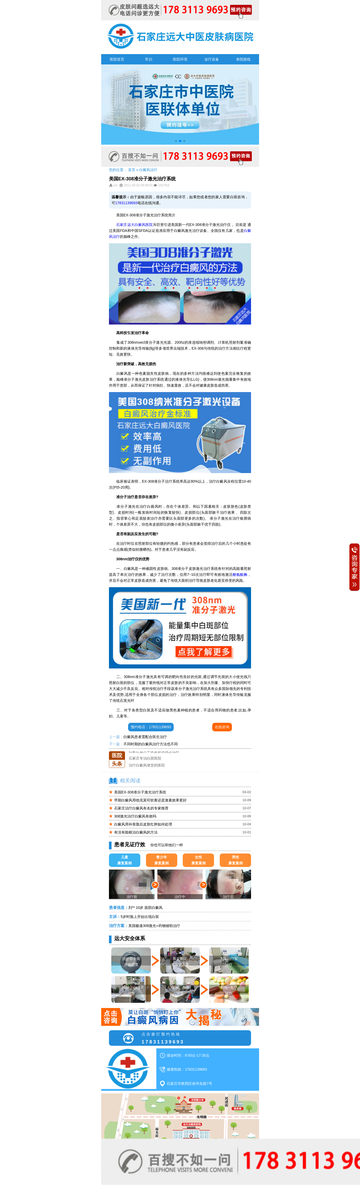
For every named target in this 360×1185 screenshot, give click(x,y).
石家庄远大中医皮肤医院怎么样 (154, 751)
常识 (148, 59)
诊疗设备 (211, 59)
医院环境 (180, 59)
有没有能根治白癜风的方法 (136, 832)
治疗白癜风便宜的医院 (147, 765)
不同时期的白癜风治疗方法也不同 (150, 744)
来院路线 (243, 59)
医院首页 (117, 59)
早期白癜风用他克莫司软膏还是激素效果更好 (150, 800)
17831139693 (126, 203)
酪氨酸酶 (240, 574)
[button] (176, 141)
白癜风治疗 (148, 170)
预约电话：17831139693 (151, 727)
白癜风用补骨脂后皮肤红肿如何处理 (143, 824)
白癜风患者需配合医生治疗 (145, 737)
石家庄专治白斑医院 (145, 758)
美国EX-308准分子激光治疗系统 (140, 792)
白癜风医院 (144, 225)
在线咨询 (222, 727)
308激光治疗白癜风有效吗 (135, 816)
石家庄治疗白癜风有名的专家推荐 (141, 808)
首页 (131, 170)
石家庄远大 (125, 225)
